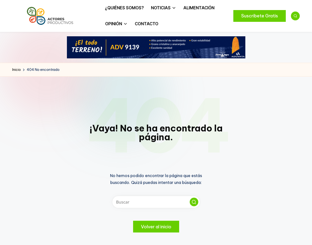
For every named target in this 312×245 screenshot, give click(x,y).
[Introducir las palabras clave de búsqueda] (156, 202)
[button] (259, 16)
